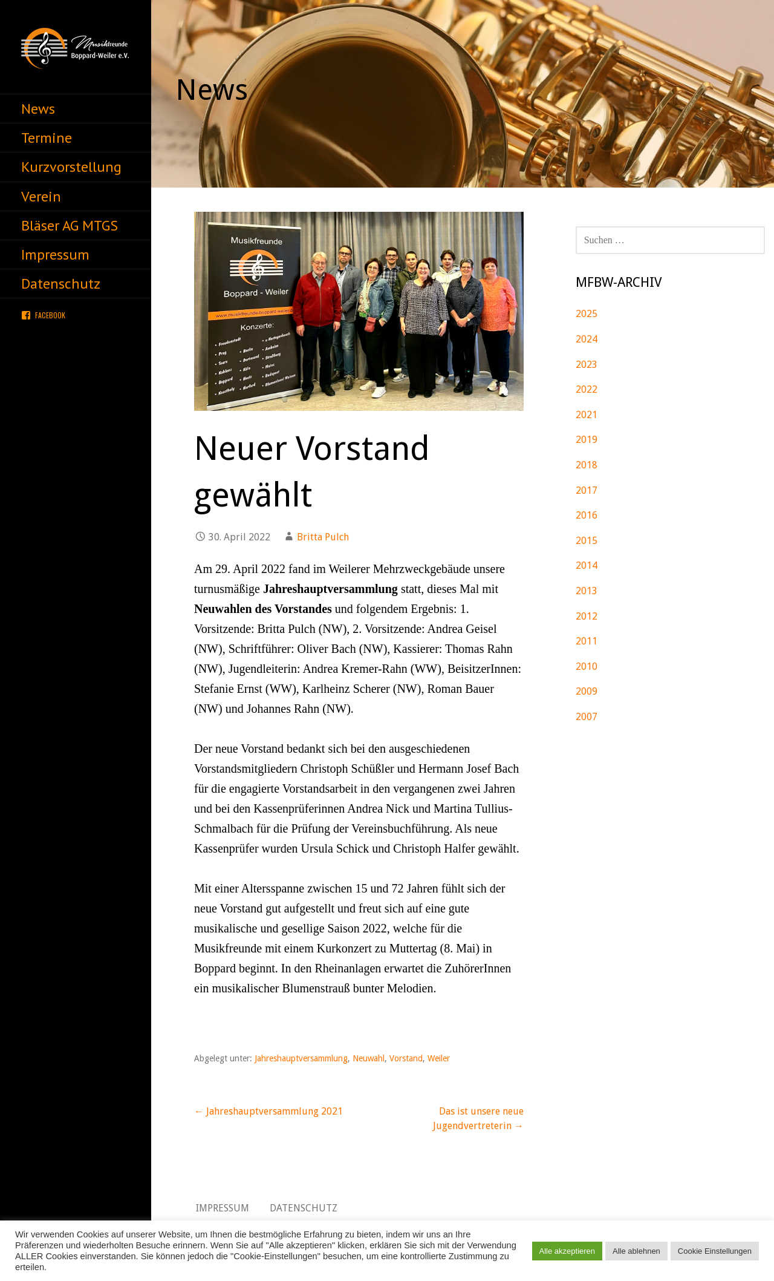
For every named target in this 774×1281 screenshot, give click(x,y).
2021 (586, 415)
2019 (586, 439)
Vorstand (406, 1058)
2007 (586, 716)
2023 (586, 364)
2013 (586, 591)
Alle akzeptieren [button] (567, 1251)
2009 (586, 691)
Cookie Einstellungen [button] (715, 1251)
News (38, 108)
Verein (41, 196)
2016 (586, 515)
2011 (586, 641)
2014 (586, 565)
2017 (586, 490)
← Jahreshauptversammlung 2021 (268, 1111)
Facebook (50, 315)
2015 (586, 540)
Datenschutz (60, 283)
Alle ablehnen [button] (636, 1251)
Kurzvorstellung (71, 166)
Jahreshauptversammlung (301, 1058)
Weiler (439, 1058)
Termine (46, 137)
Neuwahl (369, 1058)
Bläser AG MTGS (69, 225)
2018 (586, 465)
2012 (586, 616)
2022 (586, 389)
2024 (586, 339)
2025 (586, 313)
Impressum (55, 254)
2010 (586, 666)
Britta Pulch (323, 537)
